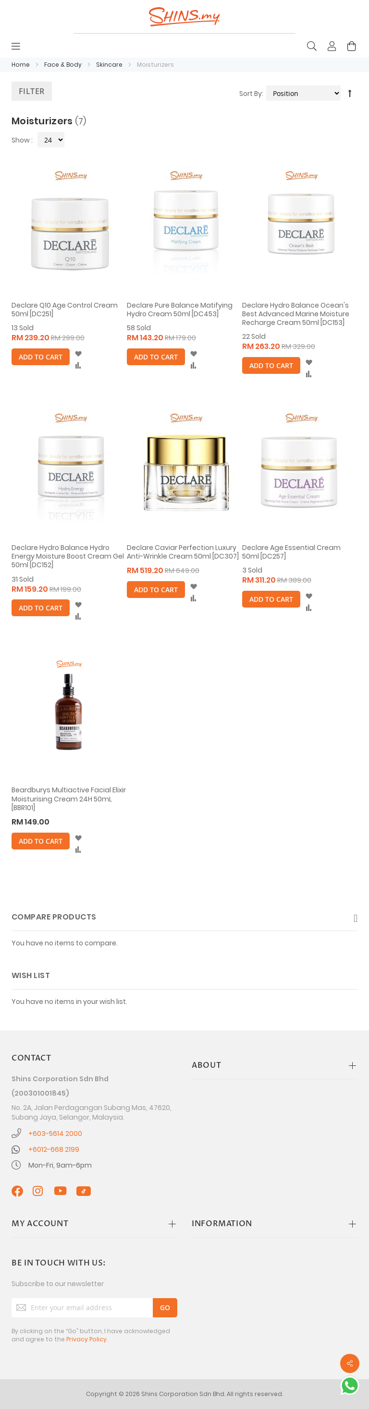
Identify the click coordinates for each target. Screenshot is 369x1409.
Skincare (110, 64)
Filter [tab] (32, 91)
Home (21, 64)
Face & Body (63, 64)
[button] (78, 354)
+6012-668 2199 (53, 1149)
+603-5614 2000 (55, 1133)
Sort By (250, 93)
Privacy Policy (86, 1339)
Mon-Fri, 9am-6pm (60, 1165)
